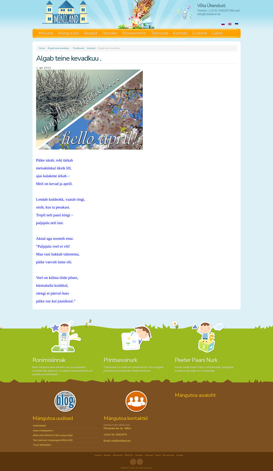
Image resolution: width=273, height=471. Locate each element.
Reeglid (90, 33)
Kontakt (180, 33)
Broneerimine (134, 33)
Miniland (46, 33)
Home (42, 48)
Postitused (78, 48)
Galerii (217, 33)
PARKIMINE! (39, 425)
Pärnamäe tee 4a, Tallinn (117, 428)
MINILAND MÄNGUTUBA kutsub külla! (53, 435)
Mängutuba (69, 33)
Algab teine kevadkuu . (59, 48)
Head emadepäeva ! (43, 430)
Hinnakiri (110, 33)
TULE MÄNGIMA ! (42, 445)
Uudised (199, 33)
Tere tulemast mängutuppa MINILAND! (53, 440)
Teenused (159, 33)
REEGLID (128, 455)
